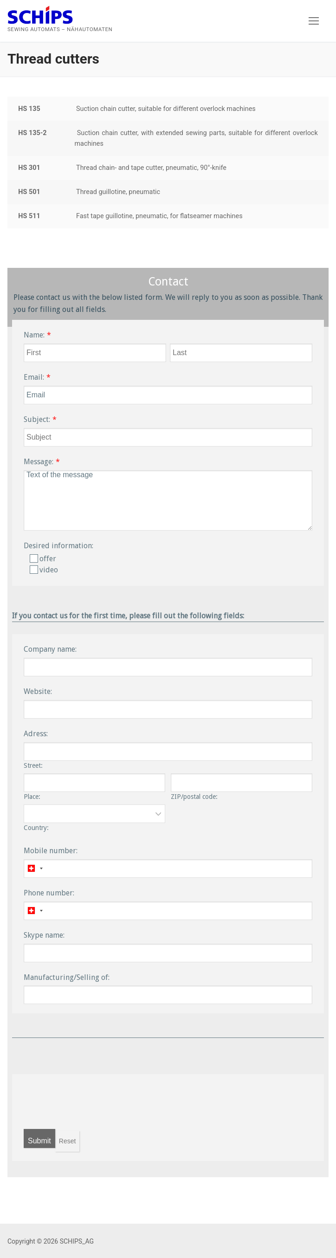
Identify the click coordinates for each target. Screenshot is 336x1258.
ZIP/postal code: (194, 796)
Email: (34, 377)
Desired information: (58, 545)
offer (43, 558)
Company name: (50, 649)
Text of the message (168, 500)
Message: (38, 461)
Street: (33, 765)
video (44, 569)
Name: (34, 335)
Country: (36, 827)
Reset (67, 1141)
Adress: (36, 733)
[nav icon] (314, 21)
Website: (38, 691)
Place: (32, 796)
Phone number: (49, 892)
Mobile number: (51, 850)
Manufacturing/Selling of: (67, 977)
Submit (39, 1141)
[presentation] (94, 1101)
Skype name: (44, 935)
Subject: (37, 419)
